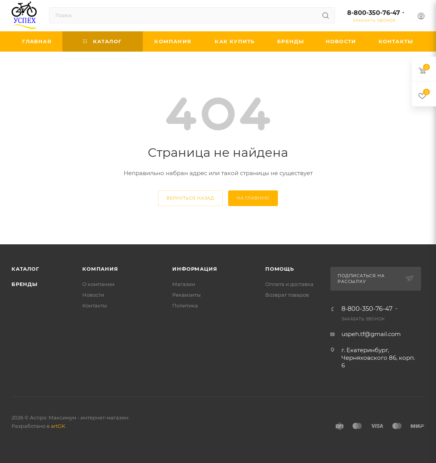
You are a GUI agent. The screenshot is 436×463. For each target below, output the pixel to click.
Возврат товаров (287, 295)
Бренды (24, 284)
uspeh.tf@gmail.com (371, 334)
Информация (194, 269)
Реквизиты (186, 295)
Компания (100, 269)
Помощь (279, 269)
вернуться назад (190, 198)
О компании (98, 284)
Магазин (183, 284)
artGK (58, 426)
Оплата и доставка (289, 284)
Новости (93, 295)
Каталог (25, 269)
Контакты (94, 305)
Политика (185, 305)
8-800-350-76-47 (373, 12)
